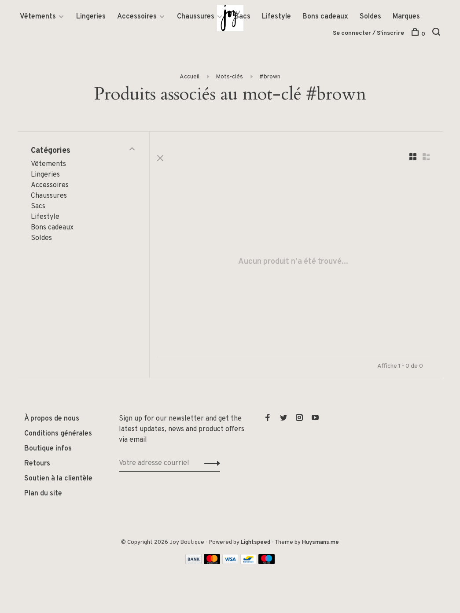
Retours (37, 465)
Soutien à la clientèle (58, 480)
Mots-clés (229, 77)
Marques (406, 17)
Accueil (189, 77)
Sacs (242, 17)
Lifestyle (276, 17)
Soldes (370, 17)
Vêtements (38, 17)
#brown (269, 77)
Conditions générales (58, 435)
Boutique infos (48, 450)
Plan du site (43, 495)
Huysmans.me (320, 543)
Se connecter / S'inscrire (368, 33)
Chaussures (195, 17)
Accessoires (137, 17)
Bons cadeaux (325, 17)
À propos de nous (51, 420)
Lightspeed (255, 543)
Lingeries (91, 17)
